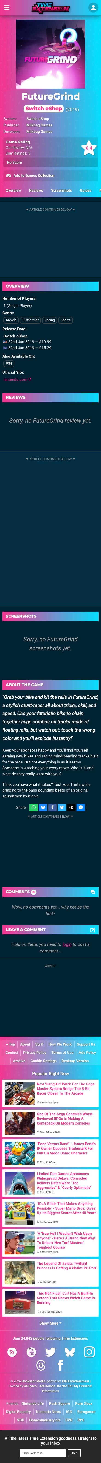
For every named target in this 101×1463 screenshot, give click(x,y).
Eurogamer (86, 1412)
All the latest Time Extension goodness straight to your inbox (51, 1441)
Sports (66, 320)
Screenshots (61, 190)
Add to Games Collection (30, 176)
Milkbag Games (39, 125)
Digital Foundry (18, 1412)
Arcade (11, 320)
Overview (13, 190)
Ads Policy (87, 1052)
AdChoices (47, 1386)
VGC (20, 1420)
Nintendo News (48, 1412)
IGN (69, 1412)
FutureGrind (50, 101)
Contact (12, 1052)
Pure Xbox (83, 1403)
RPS (81, 1420)
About (25, 1044)
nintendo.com (17, 379)
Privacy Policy (34, 1052)
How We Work (60, 1044)
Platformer (30, 320)
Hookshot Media (34, 1381)
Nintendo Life (33, 1403)
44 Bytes (30, 1386)
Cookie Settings (44, 1061)
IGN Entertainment (75, 1381)
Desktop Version (75, 1061)
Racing (49, 320)
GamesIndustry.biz (44, 1420)
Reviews (36, 190)
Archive (19, 1061)
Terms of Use (62, 1052)
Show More (50, 1323)
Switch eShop (37, 119)
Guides (85, 190)
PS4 (9, 363)
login (67, 944)
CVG (68, 1420)
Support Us (86, 1044)
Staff (39, 1044)
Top (10, 1044)
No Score (14, 162)
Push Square (59, 1403)
